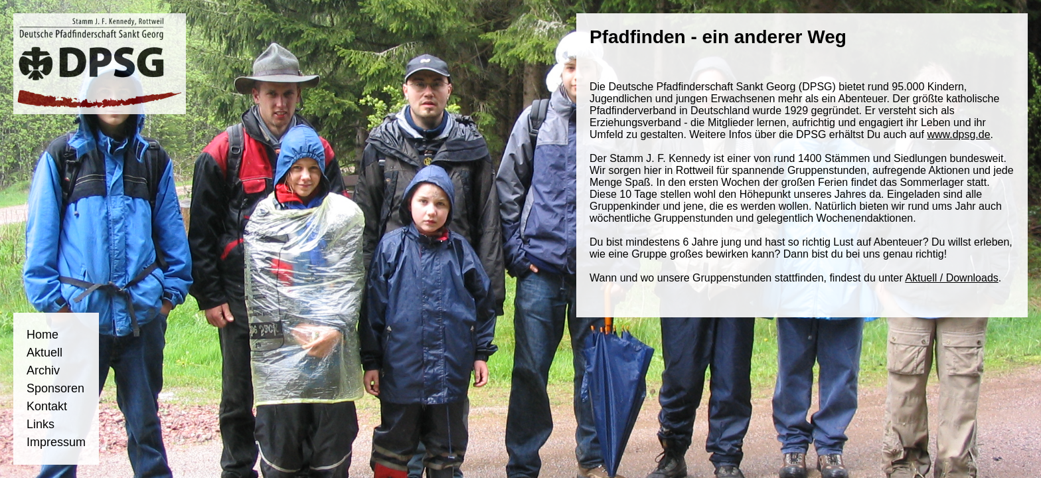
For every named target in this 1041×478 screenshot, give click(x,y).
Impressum (56, 442)
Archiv (43, 370)
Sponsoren (55, 388)
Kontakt (47, 406)
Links (40, 424)
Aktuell (44, 352)
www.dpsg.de (958, 134)
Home (42, 334)
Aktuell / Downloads (952, 277)
